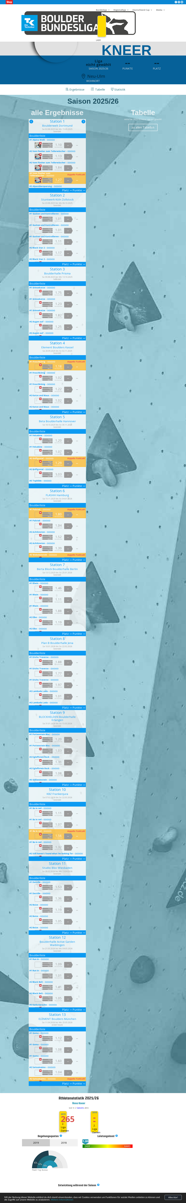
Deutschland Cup (141, 10)
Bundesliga (101, 10)
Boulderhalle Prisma (57, 273)
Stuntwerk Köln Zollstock (57, 199)
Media (159, 10)
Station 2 (57, 195)
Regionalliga (120, 10)
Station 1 (57, 121)
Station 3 (57, 269)
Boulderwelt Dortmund (57, 125)
